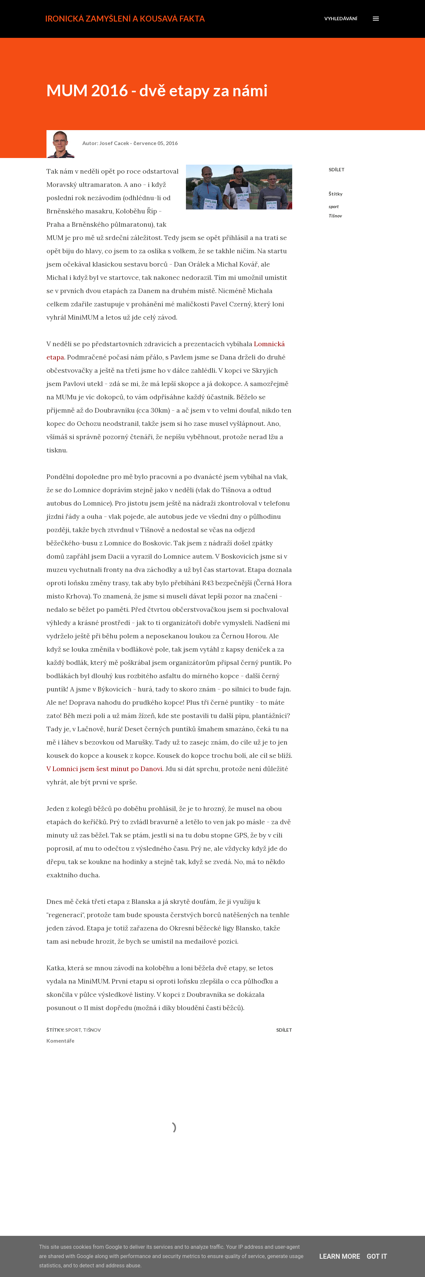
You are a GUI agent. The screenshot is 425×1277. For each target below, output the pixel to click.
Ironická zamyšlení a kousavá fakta (125, 18)
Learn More (339, 1256)
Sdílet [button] (337, 169)
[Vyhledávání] (340, 19)
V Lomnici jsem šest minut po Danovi (104, 768)
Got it (377, 1256)
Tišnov (335, 215)
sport (334, 206)
